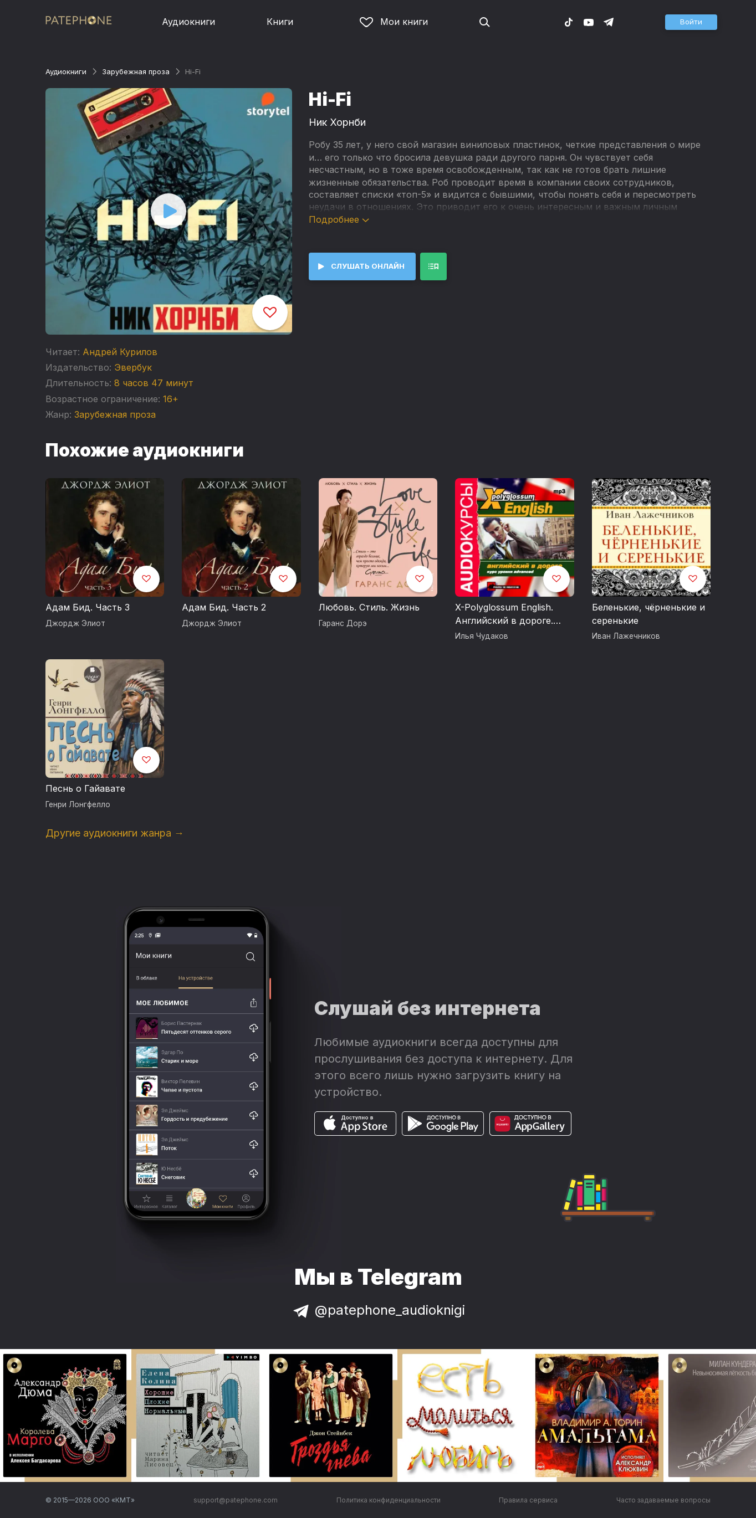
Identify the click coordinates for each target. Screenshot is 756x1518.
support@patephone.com (235, 1500)
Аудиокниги (188, 21)
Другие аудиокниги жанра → (114, 833)
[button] (691, 22)
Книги (280, 21)
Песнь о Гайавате (85, 788)
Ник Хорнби (337, 122)
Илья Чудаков (481, 636)
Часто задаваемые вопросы (663, 1500)
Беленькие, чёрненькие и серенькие (648, 614)
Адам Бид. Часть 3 (87, 607)
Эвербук (133, 367)
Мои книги (394, 21)
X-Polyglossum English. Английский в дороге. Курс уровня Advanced (505, 614)
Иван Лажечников (626, 636)
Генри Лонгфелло (77, 804)
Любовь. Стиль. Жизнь (369, 607)
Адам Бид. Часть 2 (224, 607)
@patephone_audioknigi (378, 1310)
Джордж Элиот (75, 623)
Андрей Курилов (120, 351)
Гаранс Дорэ (343, 623)
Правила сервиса (528, 1500)
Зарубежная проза (136, 71)
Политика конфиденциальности (388, 1500)
